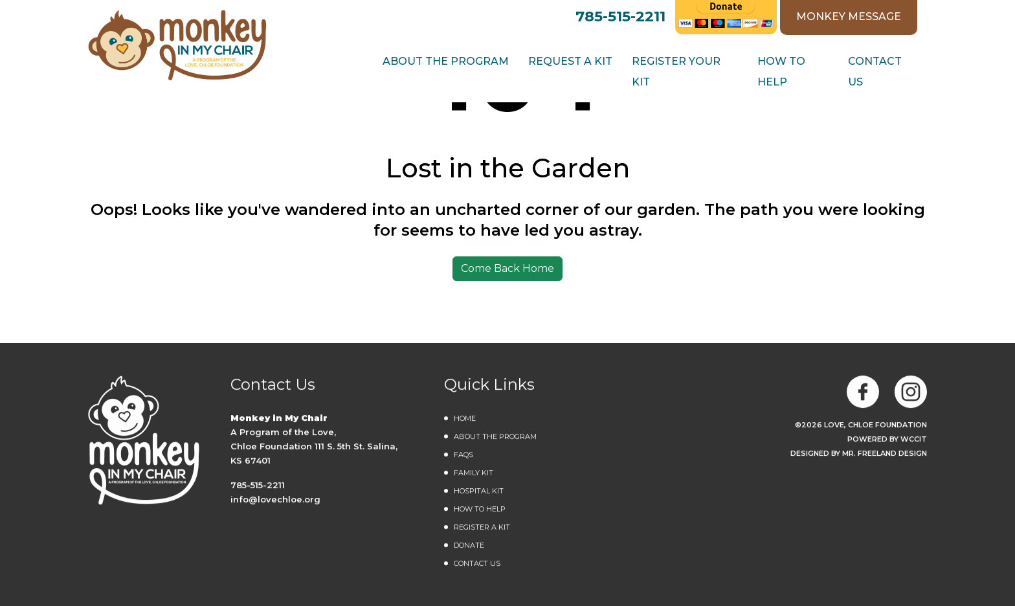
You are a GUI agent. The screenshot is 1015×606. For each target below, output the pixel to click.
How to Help (781, 71)
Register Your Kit (676, 71)
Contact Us (875, 71)
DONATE (469, 545)
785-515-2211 (620, 16)
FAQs (463, 455)
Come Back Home (507, 268)
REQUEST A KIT (570, 61)
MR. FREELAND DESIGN (884, 453)
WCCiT (913, 439)
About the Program (495, 437)
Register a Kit (482, 527)
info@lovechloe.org (275, 500)
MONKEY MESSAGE (848, 16)
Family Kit (473, 473)
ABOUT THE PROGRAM (446, 61)
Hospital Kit (479, 491)
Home (465, 418)
